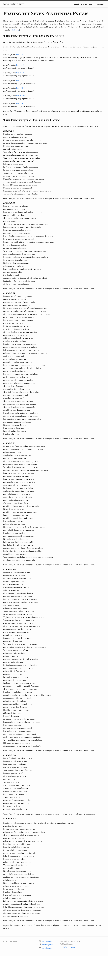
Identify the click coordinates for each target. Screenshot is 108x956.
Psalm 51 (19, 80)
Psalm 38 (20, 72)
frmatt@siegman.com (68, 947)
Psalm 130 (20, 95)
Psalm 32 (20, 65)
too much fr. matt (13, 4)
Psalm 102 (20, 88)
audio (91, 4)
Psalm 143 (20, 103)
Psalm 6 (19, 54)
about (76, 4)
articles (84, 4)
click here (15, 29)
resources (100, 4)
